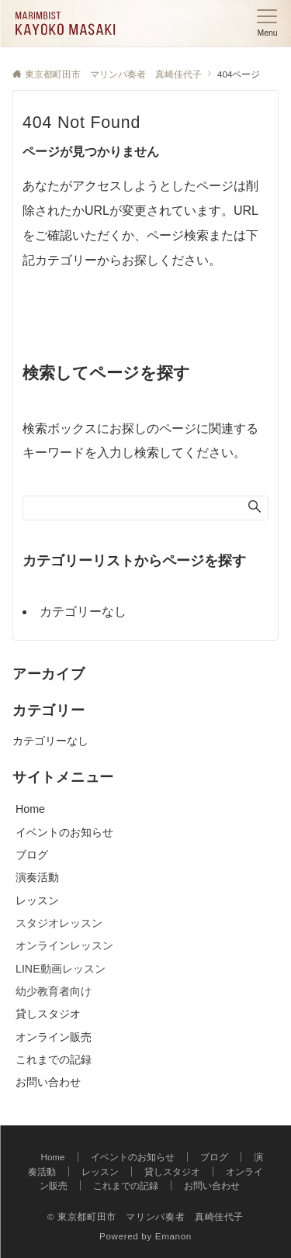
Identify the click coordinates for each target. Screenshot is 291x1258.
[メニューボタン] (267, 23)
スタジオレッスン (59, 923)
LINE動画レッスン (61, 969)
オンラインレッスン (64, 945)
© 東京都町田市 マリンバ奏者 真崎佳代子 (145, 1216)
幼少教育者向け (54, 991)
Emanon (173, 1236)
